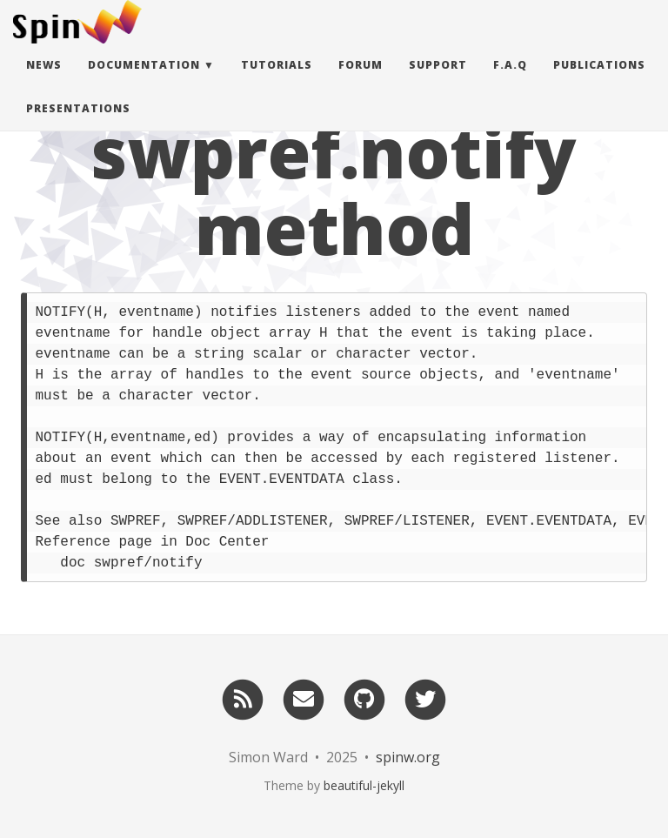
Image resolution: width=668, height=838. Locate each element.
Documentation (144, 82)
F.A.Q (510, 82)
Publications (599, 82)
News (44, 82)
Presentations (78, 125)
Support (438, 82)
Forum (360, 82)
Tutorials (276, 82)
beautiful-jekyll (364, 785)
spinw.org (408, 757)
